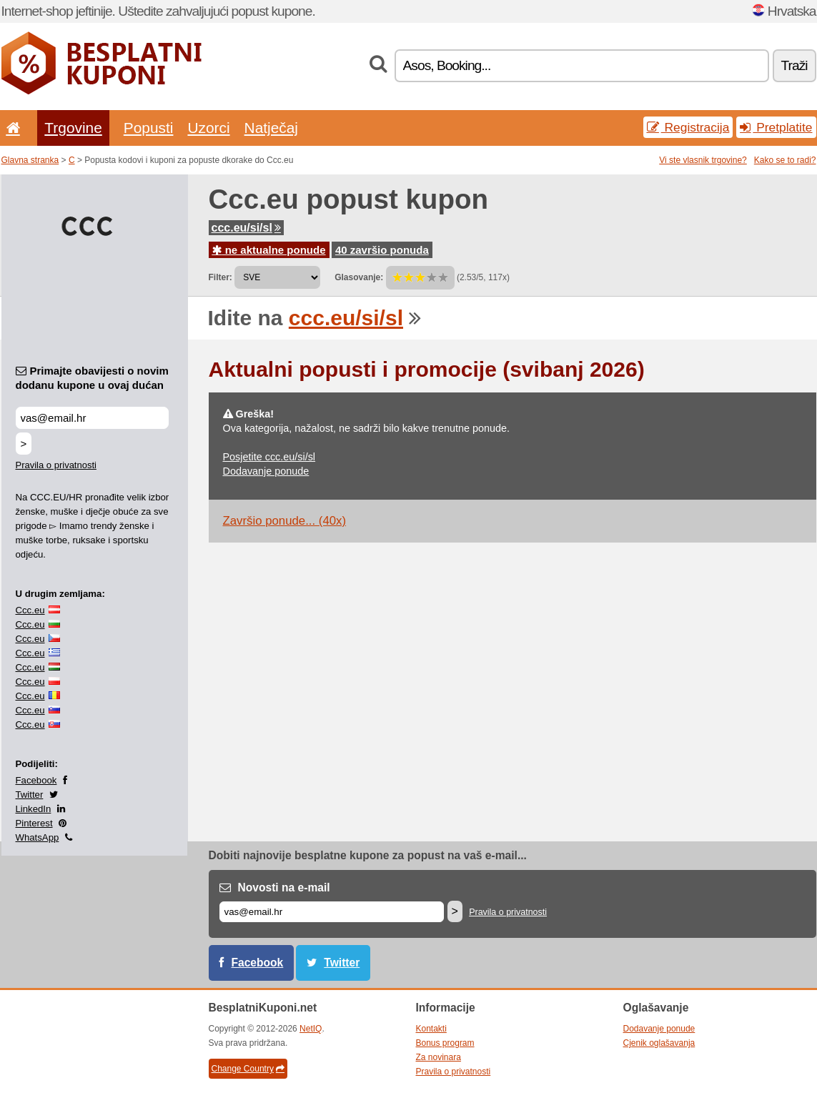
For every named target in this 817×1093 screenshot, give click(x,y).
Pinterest (34, 823)
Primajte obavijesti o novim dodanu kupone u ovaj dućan (92, 378)
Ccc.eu (30, 610)
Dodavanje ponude (266, 471)
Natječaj (271, 127)
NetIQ (310, 1029)
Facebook (36, 780)
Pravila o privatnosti (56, 465)
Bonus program (445, 1043)
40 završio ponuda (382, 250)
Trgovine (72, 127)
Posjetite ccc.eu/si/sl (269, 457)
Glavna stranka (30, 160)
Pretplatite (776, 127)
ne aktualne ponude (269, 250)
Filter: (220, 277)
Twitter (30, 794)
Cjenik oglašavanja (659, 1043)
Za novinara (438, 1057)
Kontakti (431, 1029)
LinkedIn (33, 808)
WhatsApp (37, 837)
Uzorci (208, 127)
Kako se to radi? (785, 160)
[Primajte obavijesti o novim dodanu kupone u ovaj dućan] (92, 418)
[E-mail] (331, 911)
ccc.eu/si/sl (246, 228)
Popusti (149, 127)
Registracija (688, 127)
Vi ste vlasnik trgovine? (703, 160)
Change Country (248, 1069)
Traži (794, 65)
